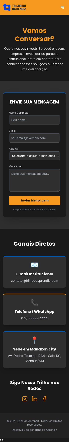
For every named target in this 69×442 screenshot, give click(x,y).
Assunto (13, 148)
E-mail (12, 130)
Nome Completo (19, 112)
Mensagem (15, 166)
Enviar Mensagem (34, 200)
